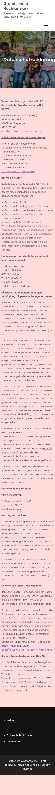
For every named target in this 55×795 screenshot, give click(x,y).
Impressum (13, 741)
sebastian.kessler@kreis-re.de (18, 171)
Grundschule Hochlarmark (16, 6)
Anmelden (9, 720)
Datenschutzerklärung (19, 735)
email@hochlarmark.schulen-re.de (21, 131)
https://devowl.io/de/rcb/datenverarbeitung (26, 649)
